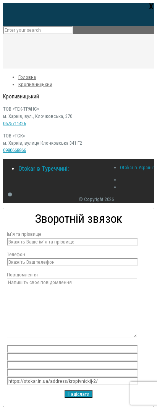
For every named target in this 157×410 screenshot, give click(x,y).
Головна (27, 77)
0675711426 (14, 123)
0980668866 (14, 150)
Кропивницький (35, 84)
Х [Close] (151, 6)
